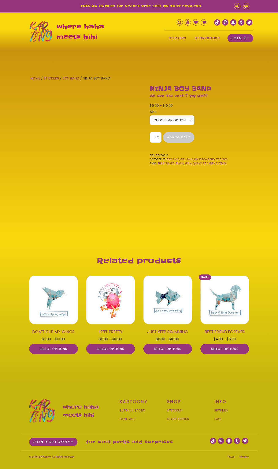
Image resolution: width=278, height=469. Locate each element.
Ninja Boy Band (204, 159)
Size (153, 111)
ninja (188, 163)
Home (35, 78)
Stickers (51, 78)
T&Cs (230, 454)
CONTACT (128, 417)
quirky (197, 163)
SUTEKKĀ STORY (132, 409)
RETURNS (221, 409)
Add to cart (178, 137)
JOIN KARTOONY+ (53, 439)
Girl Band (186, 159)
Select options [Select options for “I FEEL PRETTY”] (110, 347)
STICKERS (177, 38)
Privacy (244, 454)
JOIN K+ (240, 38)
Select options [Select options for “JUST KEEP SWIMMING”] (167, 347)
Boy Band (70, 78)
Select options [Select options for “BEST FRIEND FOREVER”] (224, 347)
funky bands (166, 163)
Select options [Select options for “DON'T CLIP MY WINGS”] (53, 347)
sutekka (221, 163)
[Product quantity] (156, 137)
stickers (209, 163)
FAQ (217, 417)
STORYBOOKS (207, 38)
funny (180, 163)
